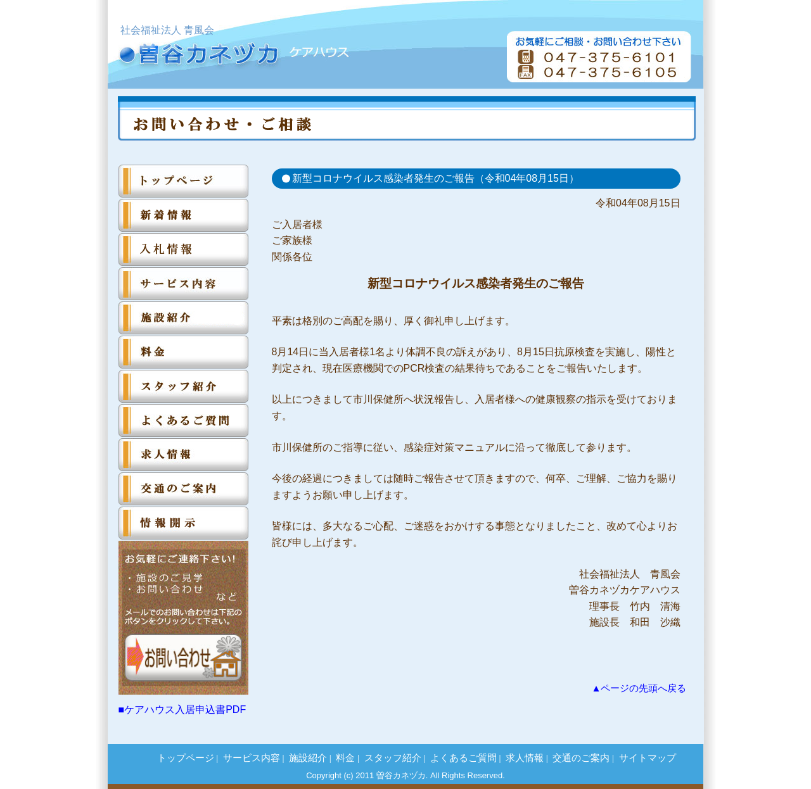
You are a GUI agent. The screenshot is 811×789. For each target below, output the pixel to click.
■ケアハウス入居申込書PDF (182, 709)
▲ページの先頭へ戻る (638, 688)
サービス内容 (251, 757)
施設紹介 (308, 757)
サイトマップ (647, 757)
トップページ (185, 757)
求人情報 (525, 757)
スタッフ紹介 (392, 757)
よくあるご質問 (463, 757)
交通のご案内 (581, 757)
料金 (345, 757)
